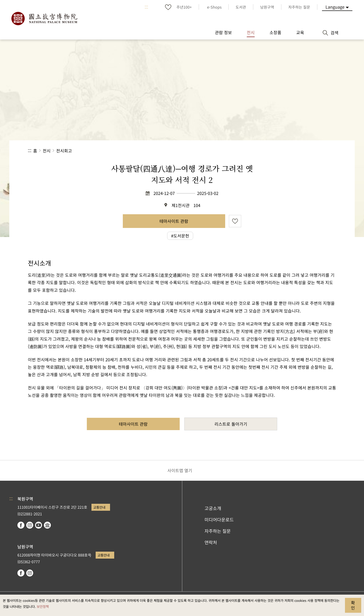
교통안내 (99, 507)
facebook (20, 525)
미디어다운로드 (219, 519)
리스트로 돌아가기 (230, 424)
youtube (38, 525)
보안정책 (43, 606)
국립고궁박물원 (44, 19)
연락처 (211, 542)
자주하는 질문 (218, 531)
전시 (47, 151)
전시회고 (64, 151)
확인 (353, 605)
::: (146, 7)
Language (334, 7)
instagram (29, 525)
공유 (285, 151)
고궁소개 (213, 508)
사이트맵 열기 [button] (179, 470)
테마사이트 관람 (173, 221)
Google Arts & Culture (47, 525)
